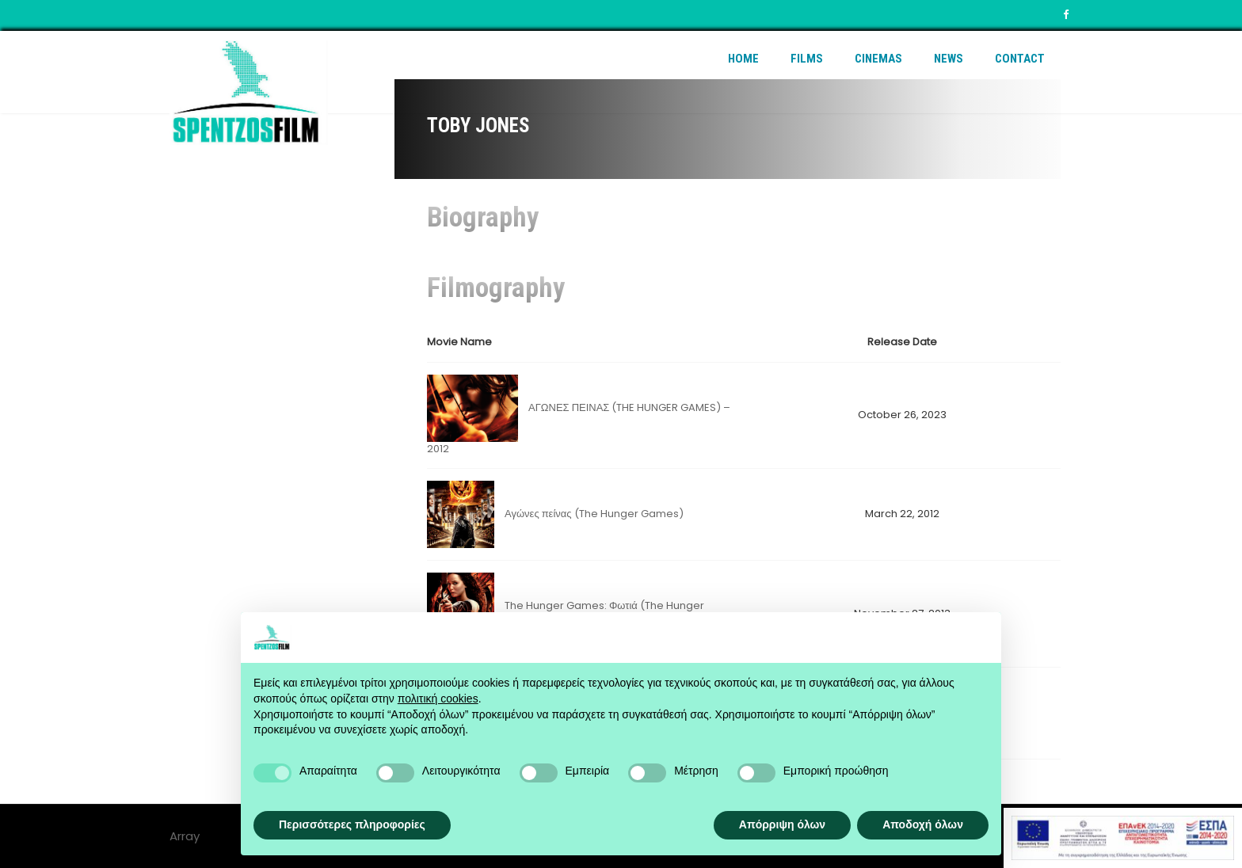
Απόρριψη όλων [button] (782, 824)
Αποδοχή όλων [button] (922, 824)
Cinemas (878, 58)
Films (807, 58)
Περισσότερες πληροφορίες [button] (352, 824)
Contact (1020, 58)
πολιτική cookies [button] (438, 698)
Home (743, 58)
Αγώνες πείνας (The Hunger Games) (594, 513)
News (948, 58)
